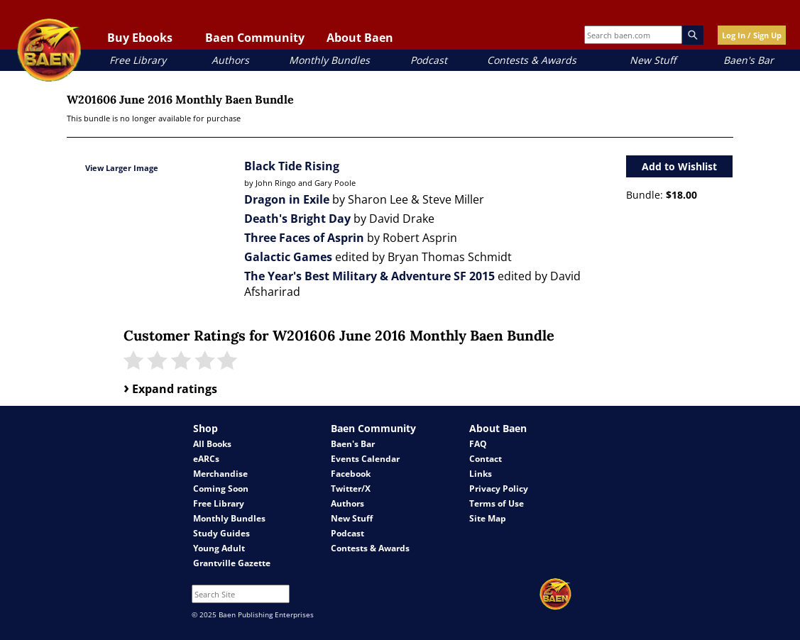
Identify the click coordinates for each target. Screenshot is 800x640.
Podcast (428, 60)
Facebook (351, 474)
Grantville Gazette (231, 563)
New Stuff (653, 60)
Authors (230, 60)
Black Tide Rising (291, 166)
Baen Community (255, 37)
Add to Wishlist (679, 166)
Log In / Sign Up (752, 35)
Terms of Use (496, 503)
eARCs (206, 459)
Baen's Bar (748, 60)
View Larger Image (121, 167)
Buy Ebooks (139, 37)
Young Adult (219, 548)
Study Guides (221, 533)
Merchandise (220, 474)
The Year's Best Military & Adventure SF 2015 (369, 276)
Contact (485, 459)
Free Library (137, 60)
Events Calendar (365, 459)
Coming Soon (220, 488)
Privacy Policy (498, 488)
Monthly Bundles (329, 60)
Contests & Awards (531, 60)
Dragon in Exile (286, 199)
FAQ (478, 444)
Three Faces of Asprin (304, 237)
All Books (212, 444)
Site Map (487, 518)
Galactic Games (288, 257)
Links (480, 474)
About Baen (360, 37)
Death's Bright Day (297, 218)
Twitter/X (351, 488)
